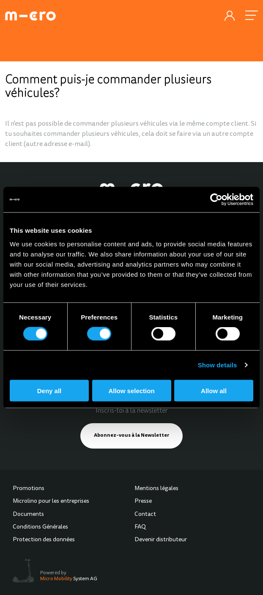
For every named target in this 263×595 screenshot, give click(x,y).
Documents (28, 515)
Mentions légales (156, 489)
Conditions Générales (40, 527)
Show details (217, 365)
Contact (145, 515)
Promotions (28, 489)
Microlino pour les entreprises (51, 501)
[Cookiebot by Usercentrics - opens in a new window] (216, 199)
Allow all (214, 390)
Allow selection (131, 390)
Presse (143, 501)
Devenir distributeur (160, 540)
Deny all (49, 390)
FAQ (140, 527)
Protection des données (44, 540)
